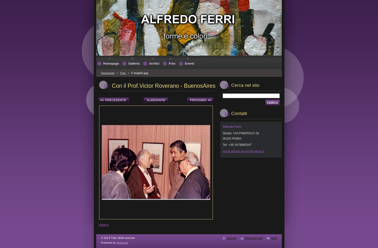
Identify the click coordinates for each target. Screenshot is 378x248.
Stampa (231, 238)
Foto (123, 73)
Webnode (122, 242)
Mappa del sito (254, 238)
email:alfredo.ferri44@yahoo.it (243, 151)
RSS (274, 238)
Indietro (104, 225)
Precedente (113, 100)
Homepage (108, 73)
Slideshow (156, 100)
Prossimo (200, 100)
